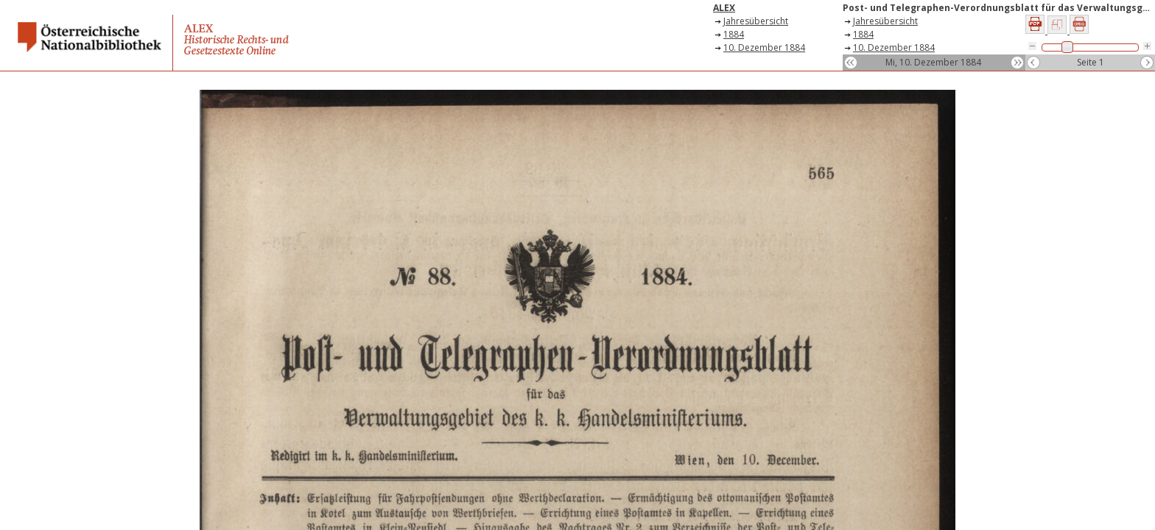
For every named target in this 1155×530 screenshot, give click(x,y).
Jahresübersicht (755, 21)
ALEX (724, 7)
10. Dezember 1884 (764, 47)
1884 (733, 34)
